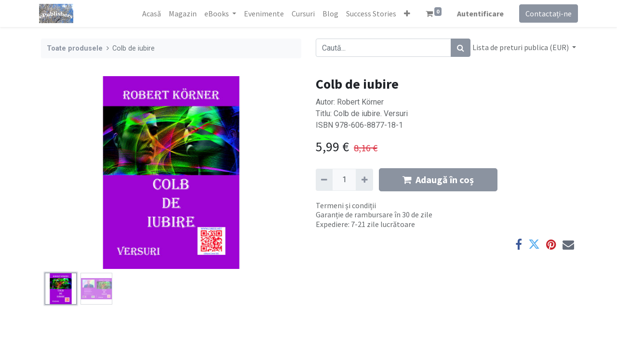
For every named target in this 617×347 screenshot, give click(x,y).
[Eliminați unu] (324, 180)
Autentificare (478, 13)
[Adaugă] (364, 180)
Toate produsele (75, 48)
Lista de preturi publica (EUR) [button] (521, 47)
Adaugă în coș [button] (438, 180)
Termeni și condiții (346, 205)
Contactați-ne (546, 13)
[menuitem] (149, 13)
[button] (405, 13)
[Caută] (460, 48)
